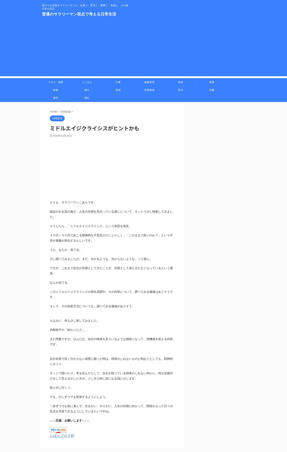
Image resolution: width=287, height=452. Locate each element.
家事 (211, 82)
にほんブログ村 (60, 435)
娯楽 (180, 82)
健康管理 (149, 82)
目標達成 (149, 90)
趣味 (55, 97)
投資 (118, 90)
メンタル (87, 82)
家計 (86, 90)
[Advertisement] (143, 48)
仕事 (118, 82)
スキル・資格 (55, 82)
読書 (211, 90)
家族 (55, 90)
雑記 (86, 97)
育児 (180, 90)
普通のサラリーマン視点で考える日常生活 (79, 14)
